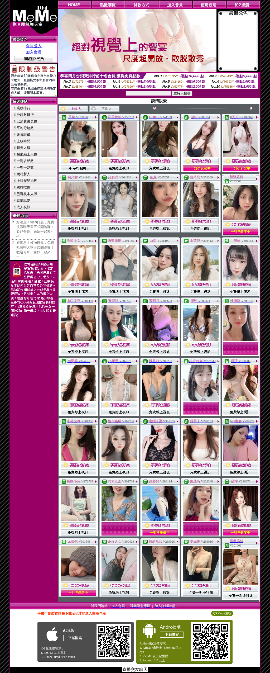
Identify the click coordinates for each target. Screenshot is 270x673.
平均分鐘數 (25, 128)
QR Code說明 (222, 613)
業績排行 (23, 108)
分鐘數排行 (25, 115)
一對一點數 (25, 167)
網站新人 (23, 174)
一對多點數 (25, 161)
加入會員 (34, 52)
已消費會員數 (27, 121)
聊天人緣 (23, 148)
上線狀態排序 (27, 181)
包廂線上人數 (27, 154)
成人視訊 (23, 207)
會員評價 (23, 134)
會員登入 (34, 46)
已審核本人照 (27, 194)
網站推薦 (23, 187)
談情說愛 (23, 200)
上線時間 (23, 141)
